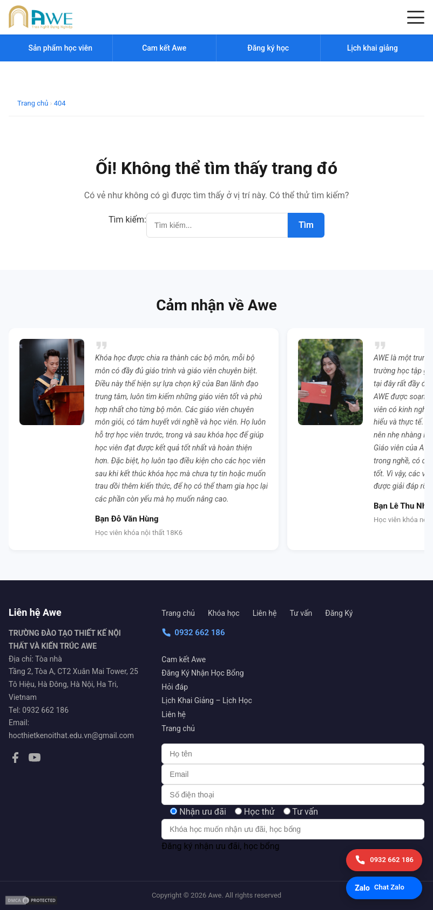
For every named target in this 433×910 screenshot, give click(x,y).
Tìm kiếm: (127, 219)
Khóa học (224, 613)
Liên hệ (265, 613)
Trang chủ (178, 613)
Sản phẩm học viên (60, 48)
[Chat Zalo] (384, 888)
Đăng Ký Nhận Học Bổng (202, 673)
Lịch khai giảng (372, 48)
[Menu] (415, 17)
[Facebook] (15, 759)
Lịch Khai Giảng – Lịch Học (206, 700)
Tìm (306, 225)
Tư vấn (300, 613)
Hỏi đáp (174, 687)
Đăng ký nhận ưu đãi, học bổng (220, 846)
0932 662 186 (193, 632)
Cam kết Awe (164, 48)
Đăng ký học (268, 48)
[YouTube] (34, 759)
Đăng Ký (339, 613)
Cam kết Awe (183, 659)
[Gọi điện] (384, 860)
